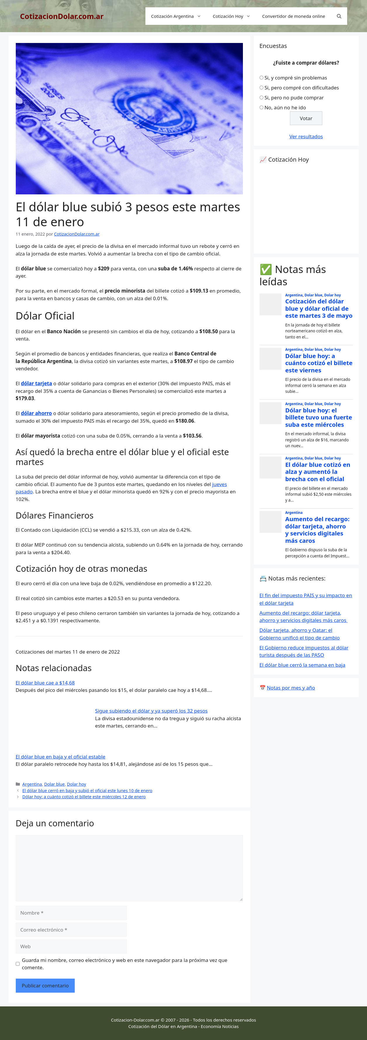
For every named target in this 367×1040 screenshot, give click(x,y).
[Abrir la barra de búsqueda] (339, 16)
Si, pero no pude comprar (294, 97)
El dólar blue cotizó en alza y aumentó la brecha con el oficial (317, 471)
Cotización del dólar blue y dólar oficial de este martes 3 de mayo (318, 308)
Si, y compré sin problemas (296, 77)
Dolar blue (54, 784)
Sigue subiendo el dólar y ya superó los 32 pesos (151, 710)
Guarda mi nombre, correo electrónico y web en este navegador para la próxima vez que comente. (124, 964)
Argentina (32, 784)
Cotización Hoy (234, 16)
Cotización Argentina (179, 16)
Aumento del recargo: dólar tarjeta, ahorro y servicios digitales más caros (317, 529)
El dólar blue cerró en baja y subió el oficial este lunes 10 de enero (87, 790)
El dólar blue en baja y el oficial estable (60, 756)
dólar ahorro (36, 413)
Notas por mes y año (291, 687)
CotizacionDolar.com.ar (62, 16)
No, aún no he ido (285, 107)
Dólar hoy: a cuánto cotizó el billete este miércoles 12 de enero (84, 796)
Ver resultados (306, 136)
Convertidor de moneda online (293, 16)
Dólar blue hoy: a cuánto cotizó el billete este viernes (318, 363)
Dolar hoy (76, 784)
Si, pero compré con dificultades (302, 87)
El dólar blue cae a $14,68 (45, 682)
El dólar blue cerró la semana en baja (302, 664)
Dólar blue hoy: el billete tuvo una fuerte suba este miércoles (318, 417)
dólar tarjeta (36, 383)
